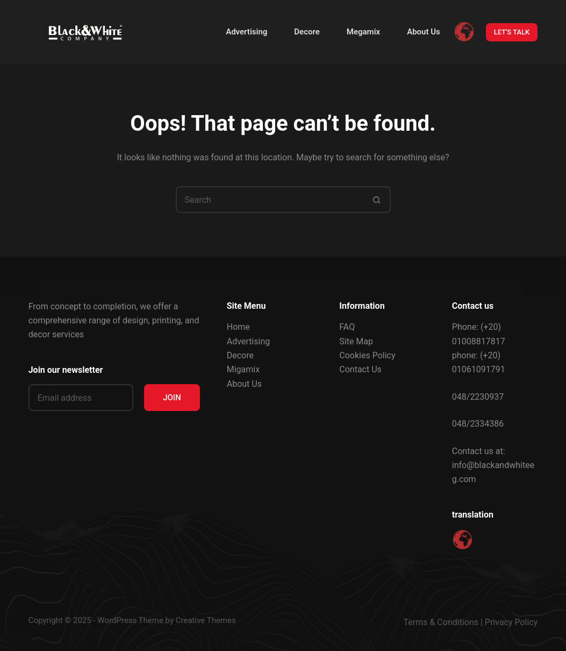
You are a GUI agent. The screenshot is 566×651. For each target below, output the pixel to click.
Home (238, 327)
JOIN (172, 397)
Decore (306, 32)
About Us (423, 32)
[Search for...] (270, 199)
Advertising (246, 32)
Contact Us (360, 369)
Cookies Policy (367, 355)
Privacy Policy (511, 622)
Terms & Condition (439, 622)
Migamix (243, 369)
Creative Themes (206, 620)
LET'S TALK (512, 32)
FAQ (347, 327)
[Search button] (377, 199)
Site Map (356, 341)
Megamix (363, 32)
